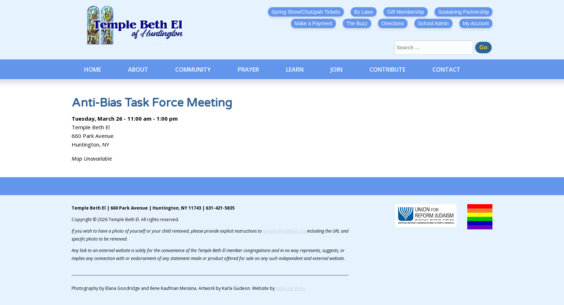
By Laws (363, 12)
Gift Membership (405, 12)
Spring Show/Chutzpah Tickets (306, 12)
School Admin (433, 23)
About (138, 69)
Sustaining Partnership (463, 12)
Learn (295, 69)
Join (336, 69)
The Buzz (357, 23)
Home (92, 69)
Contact (446, 69)
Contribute (387, 69)
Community (193, 69)
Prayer (248, 69)
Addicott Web (290, 288)
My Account (476, 23)
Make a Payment (313, 23)
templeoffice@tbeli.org (284, 231)
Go (483, 47)
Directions (393, 23)
